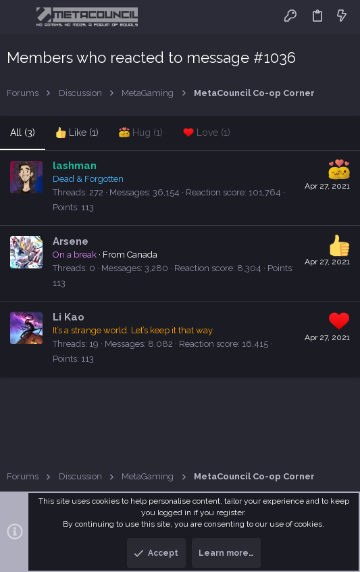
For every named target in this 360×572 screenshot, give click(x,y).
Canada (142, 254)
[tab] (77, 133)
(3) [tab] (22, 132)
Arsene (70, 241)
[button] (20, 17)
